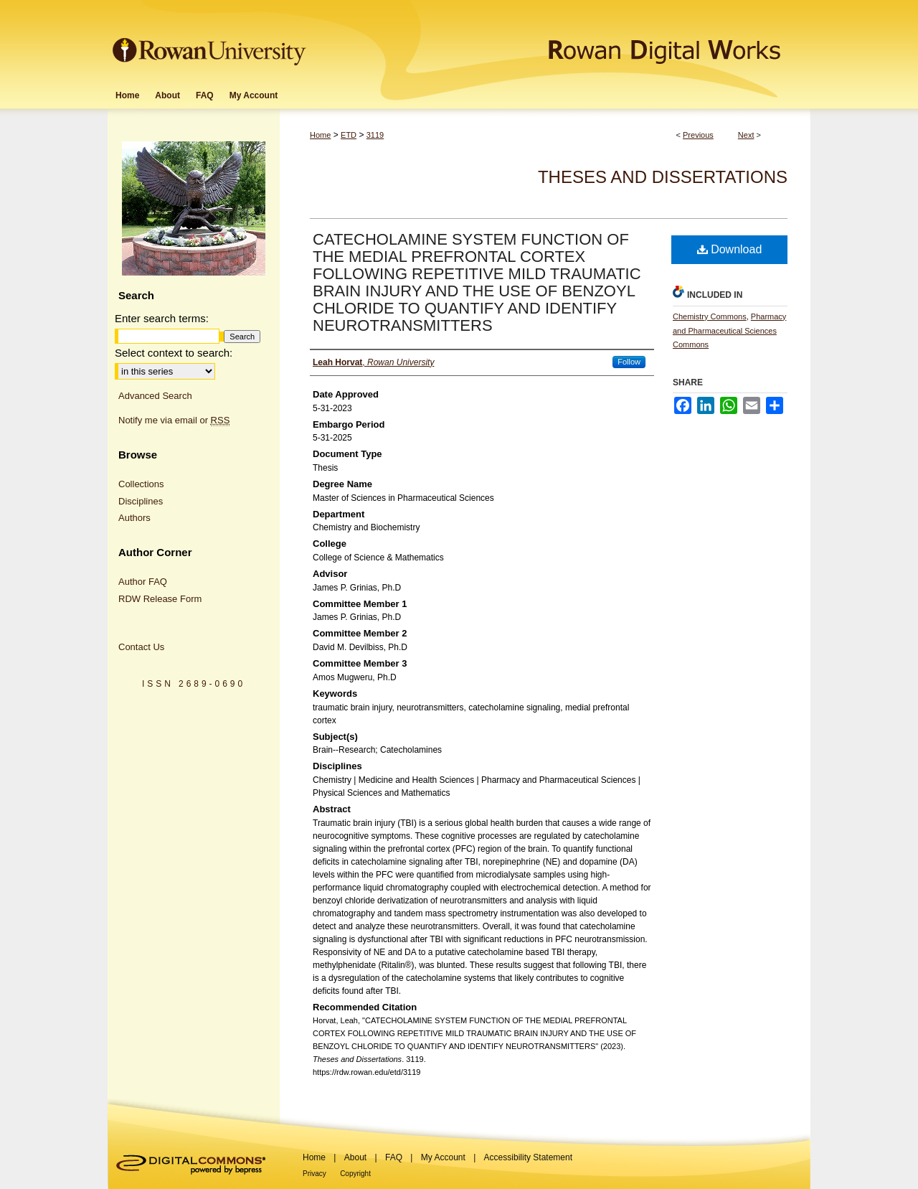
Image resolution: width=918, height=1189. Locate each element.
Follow (628, 361)
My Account (443, 1157)
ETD (348, 135)
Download (729, 249)
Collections (141, 484)
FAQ (393, 1157)
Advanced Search (155, 395)
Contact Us (141, 647)
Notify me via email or (174, 420)
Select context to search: (173, 353)
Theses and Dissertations (662, 177)
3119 (375, 135)
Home (320, 135)
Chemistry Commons (710, 316)
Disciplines (140, 501)
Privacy (314, 1174)
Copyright (355, 1174)
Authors (134, 517)
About (355, 1157)
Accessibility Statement (528, 1157)
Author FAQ (142, 581)
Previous (698, 135)
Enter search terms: (162, 318)
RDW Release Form (160, 598)
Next (746, 135)
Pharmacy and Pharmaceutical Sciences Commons (729, 330)
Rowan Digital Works (560, 40)
